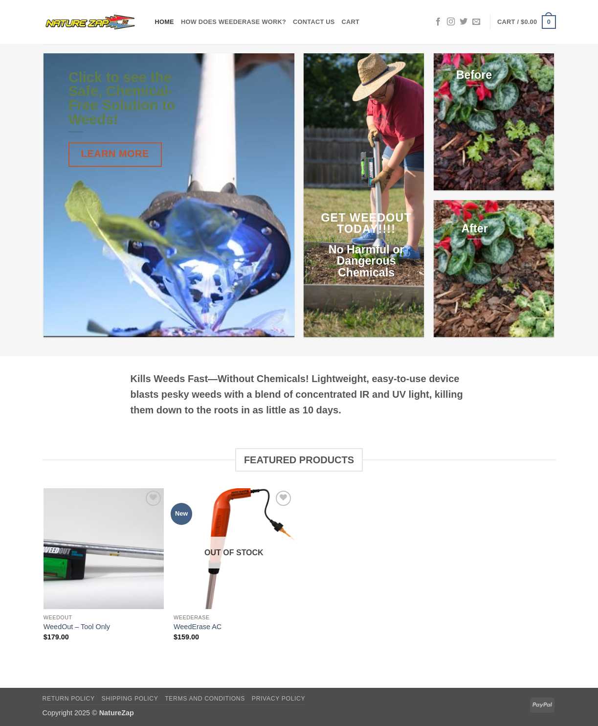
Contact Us (314, 21)
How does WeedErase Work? (233, 21)
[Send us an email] (476, 22)
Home (164, 21)
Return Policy (69, 698)
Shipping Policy (130, 698)
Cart (351, 21)
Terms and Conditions (205, 698)
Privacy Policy (278, 698)
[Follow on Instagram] (451, 22)
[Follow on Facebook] (438, 22)
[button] (526, 22)
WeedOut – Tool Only (77, 627)
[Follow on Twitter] (463, 22)
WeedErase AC (197, 627)
